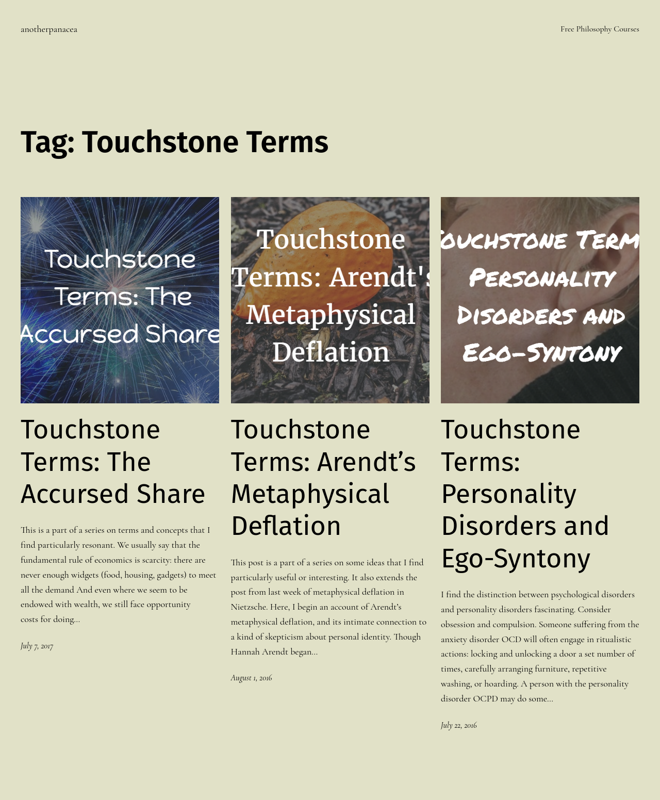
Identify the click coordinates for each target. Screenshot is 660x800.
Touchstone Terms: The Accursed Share (113, 462)
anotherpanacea (49, 29)
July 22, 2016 (459, 725)
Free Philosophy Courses (599, 29)
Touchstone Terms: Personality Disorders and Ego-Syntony (525, 494)
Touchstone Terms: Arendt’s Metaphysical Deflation (323, 478)
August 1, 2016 (251, 678)
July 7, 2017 (37, 646)
